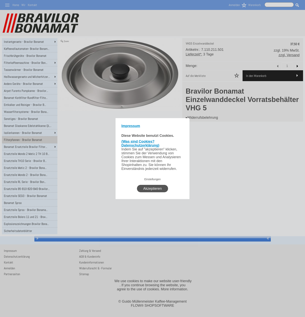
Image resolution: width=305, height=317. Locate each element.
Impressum (130, 126)
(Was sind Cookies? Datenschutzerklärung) (140, 143)
